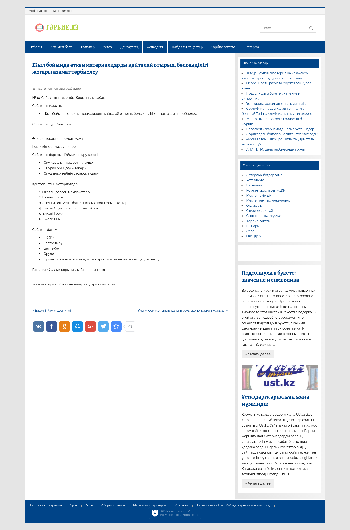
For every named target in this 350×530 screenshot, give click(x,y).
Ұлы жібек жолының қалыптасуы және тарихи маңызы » (183, 311)
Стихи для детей (259, 211)
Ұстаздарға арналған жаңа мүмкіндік (276, 104)
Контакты (181, 505)
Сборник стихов (113, 505)
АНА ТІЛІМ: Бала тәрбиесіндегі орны (275, 149)
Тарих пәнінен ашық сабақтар (59, 88)
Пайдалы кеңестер (187, 47)
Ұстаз (107, 47)
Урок (73, 505)
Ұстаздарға (255, 180)
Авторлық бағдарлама (264, 175)
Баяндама (254, 185)
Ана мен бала (61, 47)
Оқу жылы (254, 206)
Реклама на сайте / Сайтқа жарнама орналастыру (233, 505)
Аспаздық (155, 47)
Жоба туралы (38, 10)
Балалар (88, 47)
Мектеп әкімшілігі (260, 196)
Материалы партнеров (149, 505)
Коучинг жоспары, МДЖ (265, 190)
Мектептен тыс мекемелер (268, 200)
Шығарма (251, 47)
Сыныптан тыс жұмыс (263, 216)
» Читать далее (258, 354)
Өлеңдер (253, 236)
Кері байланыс (63, 10)
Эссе (250, 231)
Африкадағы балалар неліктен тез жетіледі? (282, 134)
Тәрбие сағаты (223, 47)
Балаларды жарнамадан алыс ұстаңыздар (280, 129)
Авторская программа (45, 505)
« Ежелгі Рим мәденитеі (51, 311)
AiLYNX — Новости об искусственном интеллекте (179, 513)
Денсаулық (129, 47)
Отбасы (35, 47)
